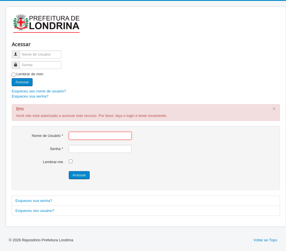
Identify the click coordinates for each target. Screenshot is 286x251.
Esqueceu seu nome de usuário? (39, 91)
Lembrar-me (53, 162)
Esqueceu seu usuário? (34, 211)
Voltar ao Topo (265, 240)
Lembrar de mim (29, 74)
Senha (18, 62)
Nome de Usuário (47, 135)
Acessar (22, 82)
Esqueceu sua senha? (30, 96)
